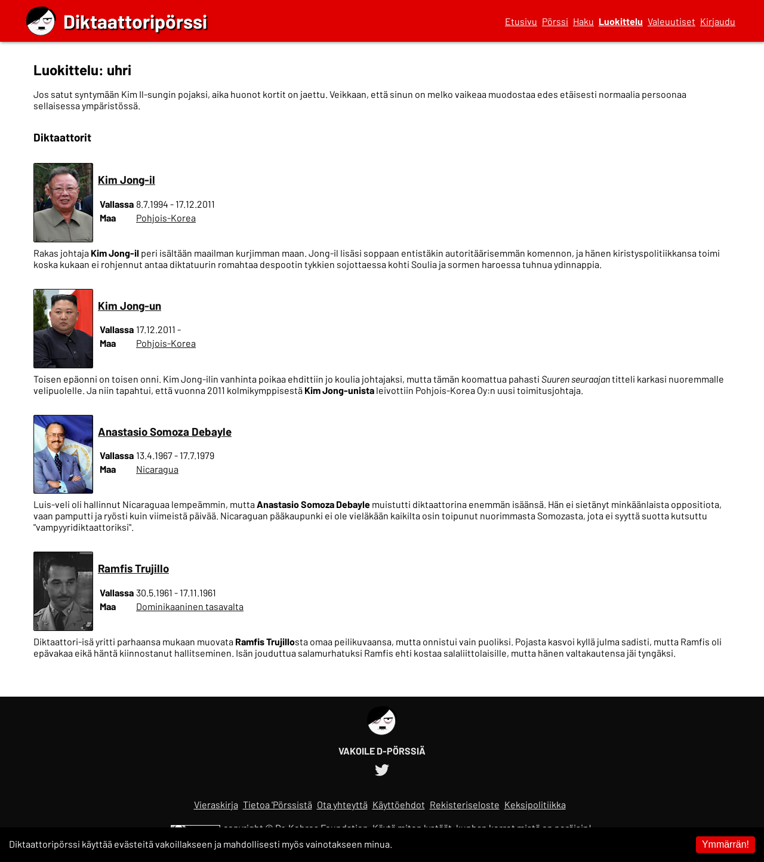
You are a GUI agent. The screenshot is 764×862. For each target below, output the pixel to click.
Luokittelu (621, 21)
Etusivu (521, 21)
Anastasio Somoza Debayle (165, 431)
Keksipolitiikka (535, 804)
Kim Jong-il (126, 179)
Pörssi (555, 21)
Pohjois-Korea (166, 217)
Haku (583, 21)
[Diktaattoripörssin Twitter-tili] (382, 768)
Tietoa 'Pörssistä (277, 804)
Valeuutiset (671, 21)
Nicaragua (157, 469)
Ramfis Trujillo (133, 568)
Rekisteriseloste (465, 804)
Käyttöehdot (398, 804)
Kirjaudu (717, 21)
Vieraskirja (216, 804)
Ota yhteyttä (342, 804)
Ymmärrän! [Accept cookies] (725, 844)
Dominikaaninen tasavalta (190, 606)
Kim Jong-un (129, 305)
